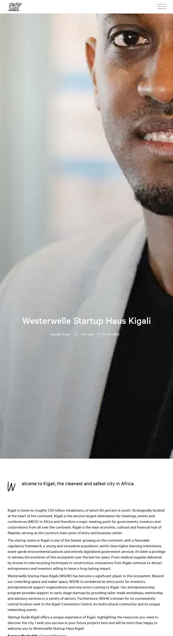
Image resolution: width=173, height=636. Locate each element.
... (84, 420)
